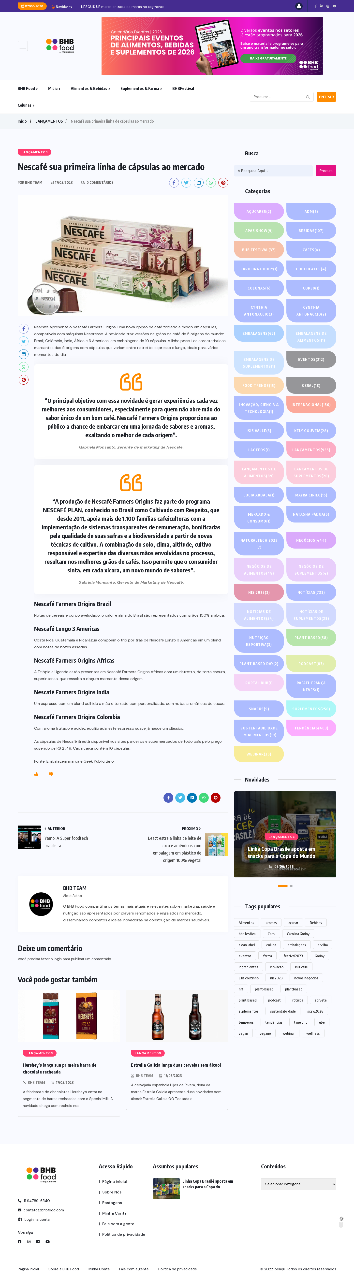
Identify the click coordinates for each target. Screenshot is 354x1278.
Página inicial (114, 1181)
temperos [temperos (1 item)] (246, 1022)
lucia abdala (259, 495)
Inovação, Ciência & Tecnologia (259, 408)
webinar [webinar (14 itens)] (288, 1033)
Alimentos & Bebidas (89, 88)
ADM (311, 211)
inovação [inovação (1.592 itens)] (276, 967)
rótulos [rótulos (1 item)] (297, 1000)
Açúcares (259, 211)
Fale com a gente (118, 1223)
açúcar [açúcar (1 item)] (293, 922)
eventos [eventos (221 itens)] (245, 956)
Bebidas (311, 230)
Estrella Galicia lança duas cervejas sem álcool (176, 1065)
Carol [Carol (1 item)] (271, 933)
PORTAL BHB (259, 682)
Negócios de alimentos (259, 570)
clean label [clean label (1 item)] (247, 945)
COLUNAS (259, 288)
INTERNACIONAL (311, 404)
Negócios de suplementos (311, 570)
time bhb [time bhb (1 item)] (301, 1022)
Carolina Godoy (259, 268)
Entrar (326, 97)
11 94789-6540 (34, 1200)
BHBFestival (183, 88)
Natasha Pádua (311, 514)
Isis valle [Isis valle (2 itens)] (301, 967)
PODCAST (311, 663)
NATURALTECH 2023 (259, 544)
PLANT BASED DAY (259, 663)
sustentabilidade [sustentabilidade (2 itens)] (283, 1011)
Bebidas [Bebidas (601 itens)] (316, 922)
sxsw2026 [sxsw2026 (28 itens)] (315, 1011)
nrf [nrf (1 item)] (241, 989)
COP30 (311, 288)
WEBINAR (259, 754)
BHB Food (26, 88)
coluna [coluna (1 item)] (271, 945)
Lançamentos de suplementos (311, 473)
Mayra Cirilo (311, 495)
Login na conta (34, 1219)
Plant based (311, 637)
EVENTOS (311, 359)
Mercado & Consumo (259, 518)
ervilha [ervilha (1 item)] (323, 945)
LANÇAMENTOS (49, 121)
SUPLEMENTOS (311, 708)
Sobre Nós (111, 1192)
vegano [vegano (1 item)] (265, 1033)
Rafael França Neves (311, 687)
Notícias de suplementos (311, 615)
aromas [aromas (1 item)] (271, 922)
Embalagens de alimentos (311, 337)
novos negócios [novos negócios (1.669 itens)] (306, 978)
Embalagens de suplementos (259, 363)
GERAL (311, 385)
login (58, 959)
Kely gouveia (311, 430)
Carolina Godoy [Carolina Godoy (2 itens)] (298, 933)
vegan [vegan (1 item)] (243, 1033)
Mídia (53, 88)
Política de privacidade (123, 1234)
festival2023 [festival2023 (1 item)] (293, 956)
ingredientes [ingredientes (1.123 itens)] (248, 967)
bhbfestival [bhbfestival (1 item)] (247, 933)
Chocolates (311, 268)
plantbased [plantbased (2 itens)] (293, 989)
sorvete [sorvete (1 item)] (321, 1000)
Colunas (24, 105)
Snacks (259, 708)
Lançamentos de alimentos (259, 473)
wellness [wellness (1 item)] (313, 1033)
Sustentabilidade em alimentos (259, 732)
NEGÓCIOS (311, 540)
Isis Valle (259, 430)
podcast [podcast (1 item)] (274, 1000)
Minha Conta (114, 1213)
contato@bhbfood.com (41, 1210)
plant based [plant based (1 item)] (248, 1000)
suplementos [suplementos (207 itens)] (249, 1011)
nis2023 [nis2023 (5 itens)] (276, 978)
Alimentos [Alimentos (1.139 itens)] (246, 922)
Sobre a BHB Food (63, 1269)
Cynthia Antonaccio (259, 311)
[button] (283, 886)
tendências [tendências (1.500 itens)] (273, 1022)
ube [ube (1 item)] (322, 1022)
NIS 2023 (259, 592)
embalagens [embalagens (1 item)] (297, 945)
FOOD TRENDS (259, 385)
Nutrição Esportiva (259, 641)
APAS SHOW (259, 230)
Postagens (112, 1202)
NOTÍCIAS (311, 592)
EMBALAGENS (259, 333)
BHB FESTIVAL (259, 249)
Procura (326, 170)
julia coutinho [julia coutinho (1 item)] (249, 978)
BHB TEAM (36, 1082)
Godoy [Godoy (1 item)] (319, 956)
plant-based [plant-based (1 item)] (264, 989)
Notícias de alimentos (259, 615)
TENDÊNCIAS (311, 728)
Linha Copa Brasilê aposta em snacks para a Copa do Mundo (281, 852)
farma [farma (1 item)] (267, 956)
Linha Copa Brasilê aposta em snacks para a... (113, 6)
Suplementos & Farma (139, 88)
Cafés (311, 249)
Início (22, 121)
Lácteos (259, 449)
